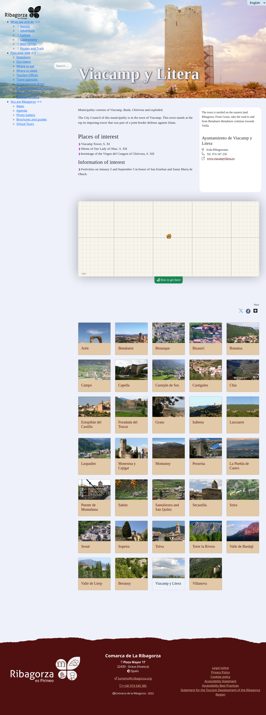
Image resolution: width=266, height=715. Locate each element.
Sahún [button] (22, 187)
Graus (159, 422)
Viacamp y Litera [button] (29, 234)
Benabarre (125, 348)
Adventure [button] (25, 31)
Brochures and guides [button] (31, 119)
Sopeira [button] (23, 210)
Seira (233, 505)
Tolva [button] (22, 215)
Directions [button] (23, 57)
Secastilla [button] (24, 197)
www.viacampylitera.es (221, 158)
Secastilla (199, 505)
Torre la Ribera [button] (28, 220)
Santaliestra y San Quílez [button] (33, 192)
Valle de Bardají (241, 546)
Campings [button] (25, 275)
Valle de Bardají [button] (28, 224)
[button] (37, 22)
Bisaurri (198, 348)
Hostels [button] (23, 271)
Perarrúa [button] (24, 173)
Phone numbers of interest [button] (35, 88)
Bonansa (236, 348)
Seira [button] (22, 201)
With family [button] (26, 44)
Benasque (162, 348)
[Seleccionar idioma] (256, 3)
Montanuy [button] (25, 169)
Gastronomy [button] (26, 40)
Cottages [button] (24, 266)
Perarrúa (198, 464)
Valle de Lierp (91, 583)
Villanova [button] (24, 238)
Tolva (159, 546)
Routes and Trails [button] (30, 48)
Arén (85, 348)
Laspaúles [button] (24, 160)
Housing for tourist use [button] (32, 280)
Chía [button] (21, 132)
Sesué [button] (22, 206)
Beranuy (124, 583)
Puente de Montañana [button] (31, 183)
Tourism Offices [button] (27, 75)
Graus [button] (22, 146)
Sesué (85, 546)
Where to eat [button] (25, 66)
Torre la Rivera (203, 546)
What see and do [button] (22, 22)
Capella (123, 385)
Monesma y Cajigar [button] (30, 164)
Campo (86, 385)
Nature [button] (23, 26)
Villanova (199, 583)
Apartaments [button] (26, 261)
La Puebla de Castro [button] (30, 178)
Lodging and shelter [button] (30, 252)
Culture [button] (23, 35)
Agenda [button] (21, 111)
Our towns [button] (23, 62)
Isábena (198, 422)
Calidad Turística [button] (27, 97)
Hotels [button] (22, 257)
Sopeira (123, 546)
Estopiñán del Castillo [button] (32, 136)
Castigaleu (200, 385)
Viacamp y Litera (168, 583)
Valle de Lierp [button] (27, 229)
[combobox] (68, 65)
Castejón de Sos (167, 385)
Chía (233, 385)
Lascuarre (237, 422)
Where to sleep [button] (26, 71)
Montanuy (162, 464)
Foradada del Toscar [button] (30, 141)
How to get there (168, 279)
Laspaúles (88, 464)
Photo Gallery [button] (25, 115)
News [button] (20, 106)
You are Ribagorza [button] (23, 102)
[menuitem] (35, 35)
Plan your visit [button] (20, 53)
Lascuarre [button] (24, 155)
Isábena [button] (23, 150)
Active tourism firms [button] (30, 84)
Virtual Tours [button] (25, 124)
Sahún (122, 505)
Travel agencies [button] (27, 79)
